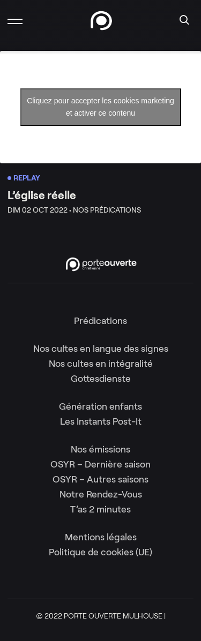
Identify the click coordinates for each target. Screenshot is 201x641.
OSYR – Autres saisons (100, 479)
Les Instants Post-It (101, 421)
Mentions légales (101, 537)
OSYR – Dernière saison (100, 464)
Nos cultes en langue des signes (100, 348)
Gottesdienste (101, 378)
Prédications (100, 320)
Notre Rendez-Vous (100, 494)
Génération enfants (100, 406)
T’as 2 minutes (100, 509)
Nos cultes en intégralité (101, 363)
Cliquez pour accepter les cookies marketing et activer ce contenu (100, 106)
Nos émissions (100, 449)
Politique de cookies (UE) (100, 552)
